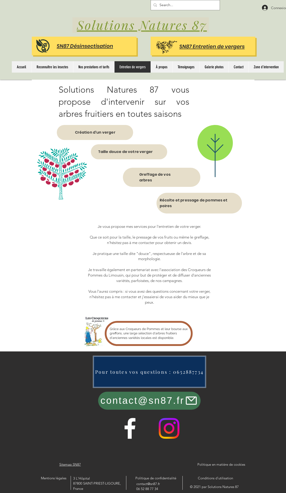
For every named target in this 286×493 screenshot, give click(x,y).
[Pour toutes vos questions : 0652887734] (149, 372)
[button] (52, 67)
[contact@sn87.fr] (149, 401)
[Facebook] (130, 428)
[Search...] (184, 5)
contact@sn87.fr (148, 484)
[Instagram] (169, 428)
